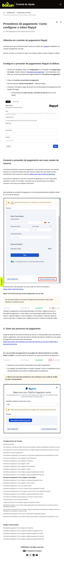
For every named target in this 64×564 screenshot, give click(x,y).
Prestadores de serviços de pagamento (13, 452)
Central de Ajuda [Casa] (25, 4)
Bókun (27, 547)
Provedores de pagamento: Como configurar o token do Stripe (19, 483)
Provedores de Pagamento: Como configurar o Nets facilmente (19, 466)
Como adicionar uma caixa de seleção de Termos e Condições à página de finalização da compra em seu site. (31, 450)
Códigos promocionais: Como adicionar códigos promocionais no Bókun (21, 502)
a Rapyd (46, 46)
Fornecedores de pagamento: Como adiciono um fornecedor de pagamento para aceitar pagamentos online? (30, 455)
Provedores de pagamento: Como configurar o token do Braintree (19, 458)
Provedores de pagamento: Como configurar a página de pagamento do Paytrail (23, 472)
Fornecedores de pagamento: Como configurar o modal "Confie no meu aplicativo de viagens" (27, 491)
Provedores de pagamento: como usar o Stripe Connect (17, 485)
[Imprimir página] (56, 22)
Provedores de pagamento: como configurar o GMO (16, 463)
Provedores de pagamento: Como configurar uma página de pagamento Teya (22, 480)
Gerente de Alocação (8, 444)
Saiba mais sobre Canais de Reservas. (42, 174)
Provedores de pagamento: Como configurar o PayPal (17, 469)
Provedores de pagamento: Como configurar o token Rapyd (19, 15)
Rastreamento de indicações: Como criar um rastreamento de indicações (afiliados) (24, 513)
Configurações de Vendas (24, 12)
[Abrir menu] (60, 4)
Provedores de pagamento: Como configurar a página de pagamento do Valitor (23, 494)
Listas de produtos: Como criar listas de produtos (15, 499)
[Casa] (8, 4)
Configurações (11, 12)
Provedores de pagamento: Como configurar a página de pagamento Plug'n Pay (23, 474)
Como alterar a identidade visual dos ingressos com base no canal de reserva (23, 497)
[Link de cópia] (60, 22)
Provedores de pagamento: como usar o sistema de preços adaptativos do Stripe (23, 488)
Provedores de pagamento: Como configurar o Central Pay (18, 461)
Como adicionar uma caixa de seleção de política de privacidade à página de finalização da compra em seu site (31, 447)
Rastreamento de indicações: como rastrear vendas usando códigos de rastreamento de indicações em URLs (31, 516)
